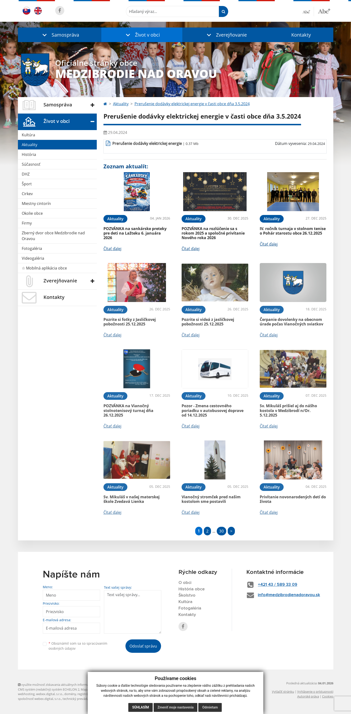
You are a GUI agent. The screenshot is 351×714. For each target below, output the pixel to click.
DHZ (26, 174)
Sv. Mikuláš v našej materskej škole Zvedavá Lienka (131, 499)
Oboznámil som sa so (78, 646)
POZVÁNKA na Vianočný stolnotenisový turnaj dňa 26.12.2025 (128, 410)
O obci (184, 583)
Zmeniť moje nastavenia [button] (175, 707)
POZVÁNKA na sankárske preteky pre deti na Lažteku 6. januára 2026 (135, 233)
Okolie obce (32, 213)
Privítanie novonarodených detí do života (293, 499)
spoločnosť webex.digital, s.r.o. (39, 699)
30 (221, 531)
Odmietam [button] (210, 707)
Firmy (27, 223)
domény (70, 694)
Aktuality (29, 144)
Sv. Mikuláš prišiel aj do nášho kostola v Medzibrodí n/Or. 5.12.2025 (288, 410)
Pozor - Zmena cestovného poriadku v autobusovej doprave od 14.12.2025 (212, 410)
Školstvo (186, 595)
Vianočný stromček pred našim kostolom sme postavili (211, 499)
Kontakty (301, 35)
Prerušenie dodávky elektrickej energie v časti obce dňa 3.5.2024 (192, 103)
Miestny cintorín (36, 203)
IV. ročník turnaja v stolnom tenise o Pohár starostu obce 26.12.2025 (293, 231)
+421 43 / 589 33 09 (277, 584)
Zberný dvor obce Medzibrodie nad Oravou (53, 235)
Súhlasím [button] (140, 707)
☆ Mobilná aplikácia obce (44, 268)
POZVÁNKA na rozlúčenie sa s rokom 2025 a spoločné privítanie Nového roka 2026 (213, 233)
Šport (27, 184)
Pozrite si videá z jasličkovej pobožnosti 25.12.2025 (208, 322)
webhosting (26, 694)
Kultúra (28, 134)
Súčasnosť (31, 164)
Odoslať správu (143, 646)
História (29, 154)
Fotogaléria (32, 248)
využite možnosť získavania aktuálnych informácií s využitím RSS (65, 684)
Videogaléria (33, 258)
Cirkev (27, 193)
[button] (60, 34)
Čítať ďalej (112, 248)
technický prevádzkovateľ (81, 699)
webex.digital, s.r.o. (49, 694)
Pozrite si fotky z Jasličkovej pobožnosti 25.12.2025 (129, 322)
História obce (191, 589)
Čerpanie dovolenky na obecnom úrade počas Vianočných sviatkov (291, 322)
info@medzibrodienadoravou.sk (289, 595)
